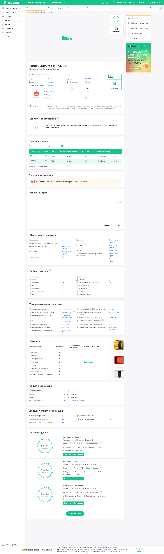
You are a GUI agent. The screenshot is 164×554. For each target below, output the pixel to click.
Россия (50, 79)
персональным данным (99, 550)
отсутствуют (113, 251)
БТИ (63, 244)
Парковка (153, 8)
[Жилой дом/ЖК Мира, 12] (45, 446)
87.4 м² (32, 156)
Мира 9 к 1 (51, 85)
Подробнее (114, 88)
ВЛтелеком (74, 401)
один (110, 324)
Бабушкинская (51, 95)
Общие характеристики (95, 8)
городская (65, 324)
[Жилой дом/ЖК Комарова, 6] (45, 495)
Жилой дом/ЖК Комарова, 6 (74, 486)
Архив (70, 8)
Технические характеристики (135, 8)
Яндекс (107, 225)
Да (110, 280)
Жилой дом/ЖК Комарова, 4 (74, 461)
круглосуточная (67, 331)
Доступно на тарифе (48, 13)
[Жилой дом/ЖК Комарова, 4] (45, 471)
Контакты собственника (73, 455)
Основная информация (35, 8)
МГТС (66, 401)
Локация (79, 8)
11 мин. (87, 98)
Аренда (50, 8)
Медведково (51, 92)
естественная (67, 309)
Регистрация (154, 2)
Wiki (121, 552)
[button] (160, 8)
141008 (88, 79)
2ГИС (118, 225)
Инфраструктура (114, 8)
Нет (63, 257)
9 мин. (87, 95)
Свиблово (49, 98)
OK (139, 550)
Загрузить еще (75, 513)
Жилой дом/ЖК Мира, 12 (72, 437)
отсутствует (66, 321)
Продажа (60, 8)
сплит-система (67, 313)
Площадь (35, 151)
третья (111, 321)
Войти (141, 2)
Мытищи (51, 82)
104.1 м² (33, 161)
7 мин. (87, 92)
